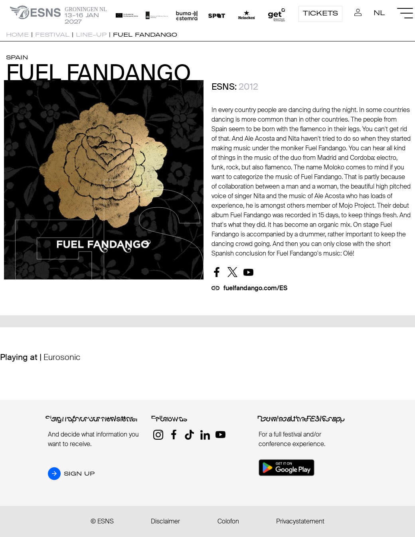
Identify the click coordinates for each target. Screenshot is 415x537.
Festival (52, 34)
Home (17, 34)
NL (379, 13)
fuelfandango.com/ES (255, 288)
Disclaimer (165, 521)
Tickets (320, 13)
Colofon (228, 521)
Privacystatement (300, 521)
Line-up (91, 34)
